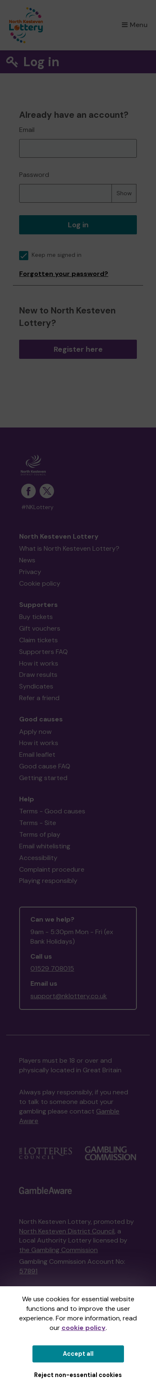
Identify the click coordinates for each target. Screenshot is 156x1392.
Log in (78, 225)
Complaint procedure (51, 869)
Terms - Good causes (52, 811)
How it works (38, 663)
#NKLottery (37, 507)
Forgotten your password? (63, 273)
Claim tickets (38, 640)
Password (34, 174)
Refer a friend (39, 698)
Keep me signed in (50, 255)
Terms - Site (37, 822)
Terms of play (39, 834)
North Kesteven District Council (66, 1231)
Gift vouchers (39, 628)
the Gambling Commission (58, 1249)
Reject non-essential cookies (78, 1375)
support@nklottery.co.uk (68, 996)
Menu (135, 24)
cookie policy (84, 1327)
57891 (28, 1271)
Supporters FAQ (43, 651)
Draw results (38, 674)
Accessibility (38, 857)
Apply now (35, 731)
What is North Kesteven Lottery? (69, 548)
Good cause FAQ (44, 766)
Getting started (43, 777)
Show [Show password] (124, 193)
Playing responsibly (48, 880)
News (27, 560)
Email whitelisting (44, 846)
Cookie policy (39, 583)
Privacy (30, 571)
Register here (78, 349)
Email (27, 129)
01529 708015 (52, 968)
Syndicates (36, 686)
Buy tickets (36, 616)
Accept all (78, 1353)
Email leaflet (37, 754)
